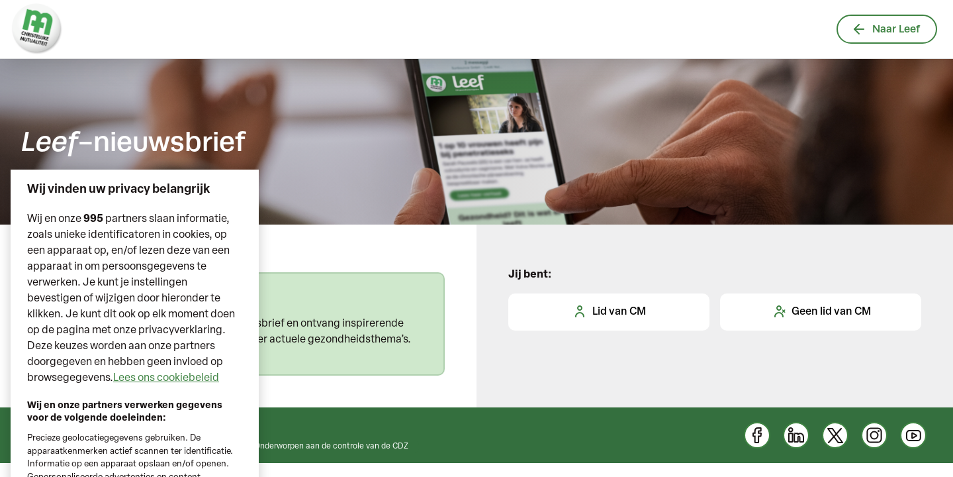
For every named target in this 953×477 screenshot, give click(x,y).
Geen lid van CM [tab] (821, 311)
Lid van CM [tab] (609, 311)
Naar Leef (887, 29)
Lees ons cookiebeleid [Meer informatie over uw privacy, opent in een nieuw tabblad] (166, 393)
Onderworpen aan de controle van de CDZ (331, 446)
